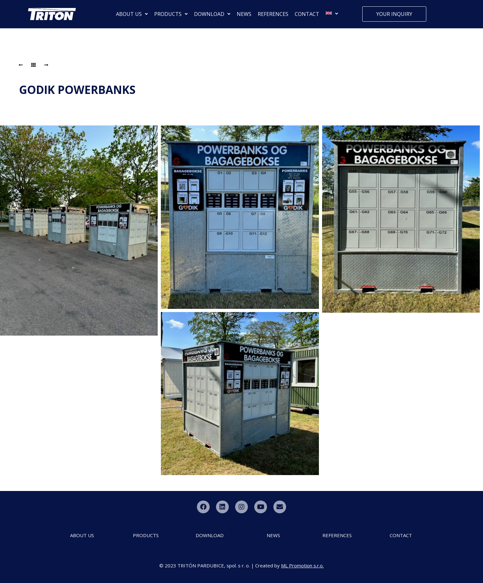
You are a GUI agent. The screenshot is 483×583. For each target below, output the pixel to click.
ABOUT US (132, 14)
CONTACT (307, 14)
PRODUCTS (171, 14)
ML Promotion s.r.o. (302, 565)
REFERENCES (273, 14)
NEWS (244, 14)
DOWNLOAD (212, 14)
